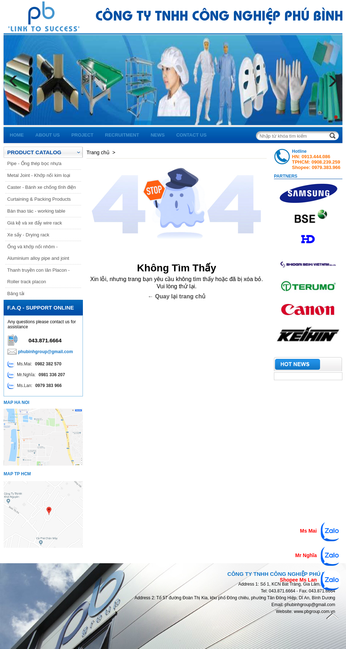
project (82, 135)
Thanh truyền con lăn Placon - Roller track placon (38, 275)
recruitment (122, 135)
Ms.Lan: (35, 386)
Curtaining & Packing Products (39, 199)
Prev (14, 81)
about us (47, 135)
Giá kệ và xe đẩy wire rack (34, 223)
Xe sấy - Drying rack (28, 234)
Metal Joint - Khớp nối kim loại (38, 175)
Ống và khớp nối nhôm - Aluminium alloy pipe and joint (38, 252)
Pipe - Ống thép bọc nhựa (34, 163)
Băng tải (15, 293)
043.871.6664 (45, 340)
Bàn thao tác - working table (36, 211)
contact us (191, 135)
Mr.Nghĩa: (36, 375)
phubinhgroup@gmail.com (45, 351)
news (158, 135)
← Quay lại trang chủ (176, 296)
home (17, 135)
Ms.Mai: (34, 364)
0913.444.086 (316, 156)
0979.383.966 (326, 167)
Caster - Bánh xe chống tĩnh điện (41, 187)
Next (331, 81)
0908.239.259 (325, 162)
